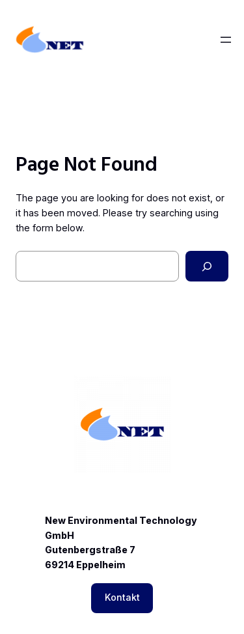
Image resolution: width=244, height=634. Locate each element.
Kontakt (122, 597)
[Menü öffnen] (226, 40)
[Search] (206, 266)
